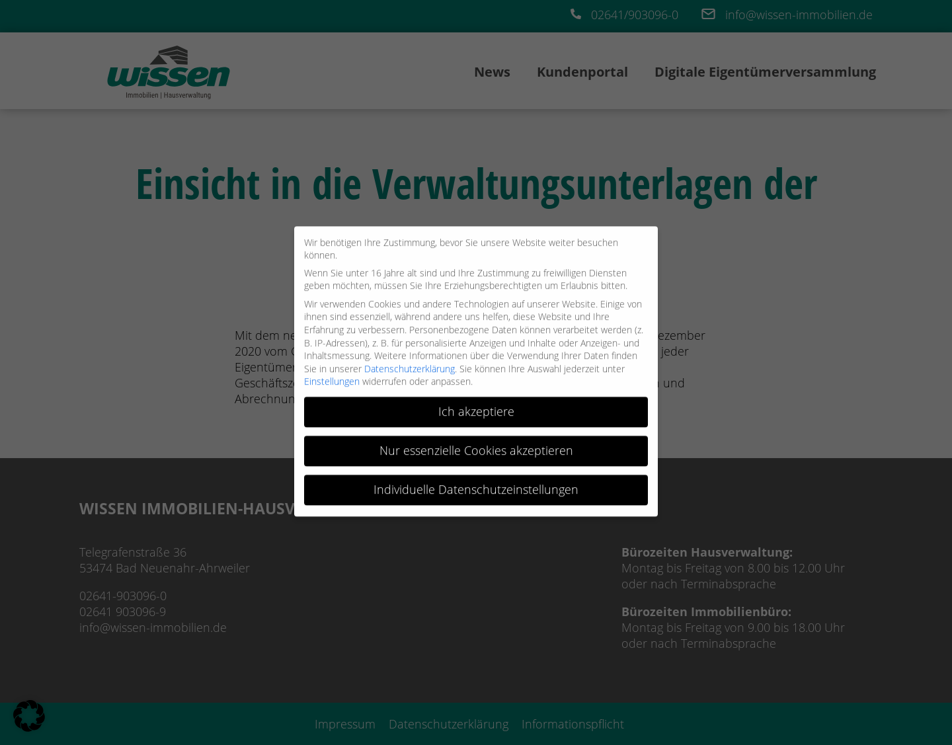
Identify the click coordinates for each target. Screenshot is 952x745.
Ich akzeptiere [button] (476, 406)
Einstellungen (332, 377)
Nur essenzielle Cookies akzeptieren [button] (476, 445)
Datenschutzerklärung (409, 364)
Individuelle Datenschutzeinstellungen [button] (476, 484)
